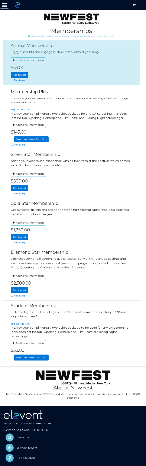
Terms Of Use (43, 423)
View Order (23, 437)
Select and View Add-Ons (31, 139)
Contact (28, 423)
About (17, 423)
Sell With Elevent (27, 447)
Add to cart (19, 74)
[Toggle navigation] (4, 5)
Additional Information (28, 60)
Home (7, 423)
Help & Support (26, 457)
